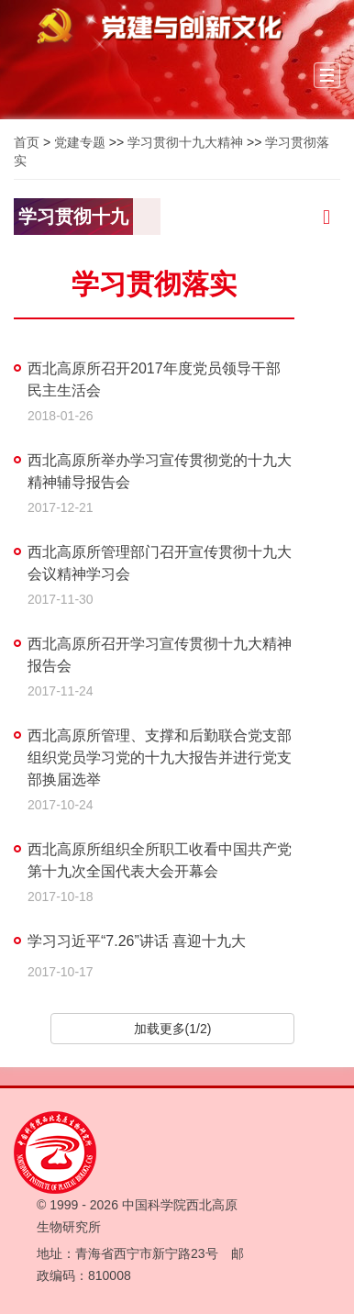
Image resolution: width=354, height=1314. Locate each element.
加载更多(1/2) (173, 1028)
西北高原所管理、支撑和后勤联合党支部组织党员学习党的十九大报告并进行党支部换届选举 (160, 757)
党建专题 (79, 142)
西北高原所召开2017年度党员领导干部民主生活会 (154, 379)
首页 (26, 142)
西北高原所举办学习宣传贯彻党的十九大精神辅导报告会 (160, 471)
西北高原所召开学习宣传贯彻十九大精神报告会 (160, 655)
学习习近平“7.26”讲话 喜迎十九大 (137, 941)
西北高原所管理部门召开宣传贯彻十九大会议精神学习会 (160, 563)
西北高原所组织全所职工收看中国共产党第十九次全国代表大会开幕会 (160, 860)
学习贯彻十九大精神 (185, 142)
